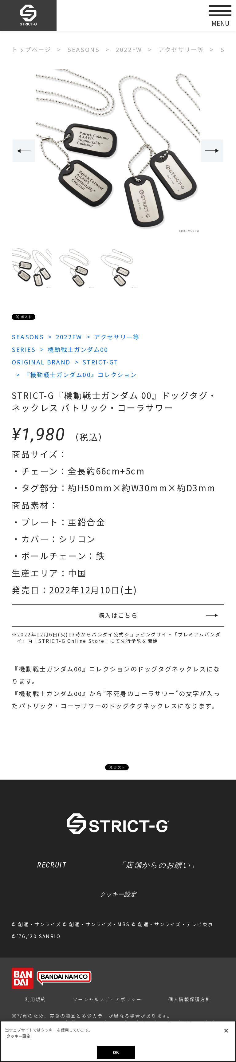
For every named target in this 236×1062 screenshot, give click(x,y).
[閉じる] (226, 1030)
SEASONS (28, 336)
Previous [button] (23, 151)
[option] (118, 151)
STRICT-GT (103, 361)
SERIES (24, 348)
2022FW (71, 336)
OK (116, 1052)
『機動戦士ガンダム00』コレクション (83, 373)
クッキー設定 (118, 895)
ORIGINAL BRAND (42, 361)
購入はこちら (118, 614)
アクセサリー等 (120, 336)
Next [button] (212, 151)
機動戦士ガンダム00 (81, 348)
